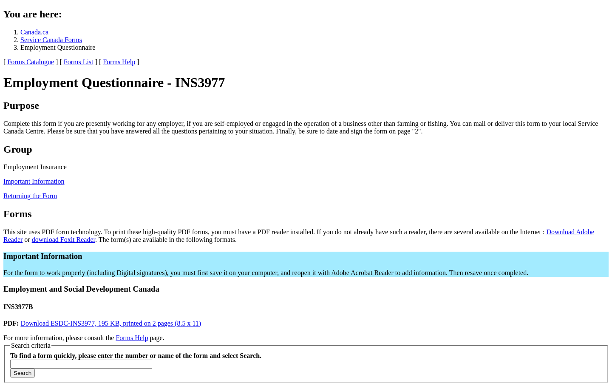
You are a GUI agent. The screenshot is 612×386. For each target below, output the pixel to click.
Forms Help (119, 61)
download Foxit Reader (63, 239)
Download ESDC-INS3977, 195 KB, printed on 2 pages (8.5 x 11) (110, 323)
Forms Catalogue (30, 61)
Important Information (34, 181)
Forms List (79, 61)
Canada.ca (34, 32)
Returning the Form (30, 195)
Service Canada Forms (51, 39)
